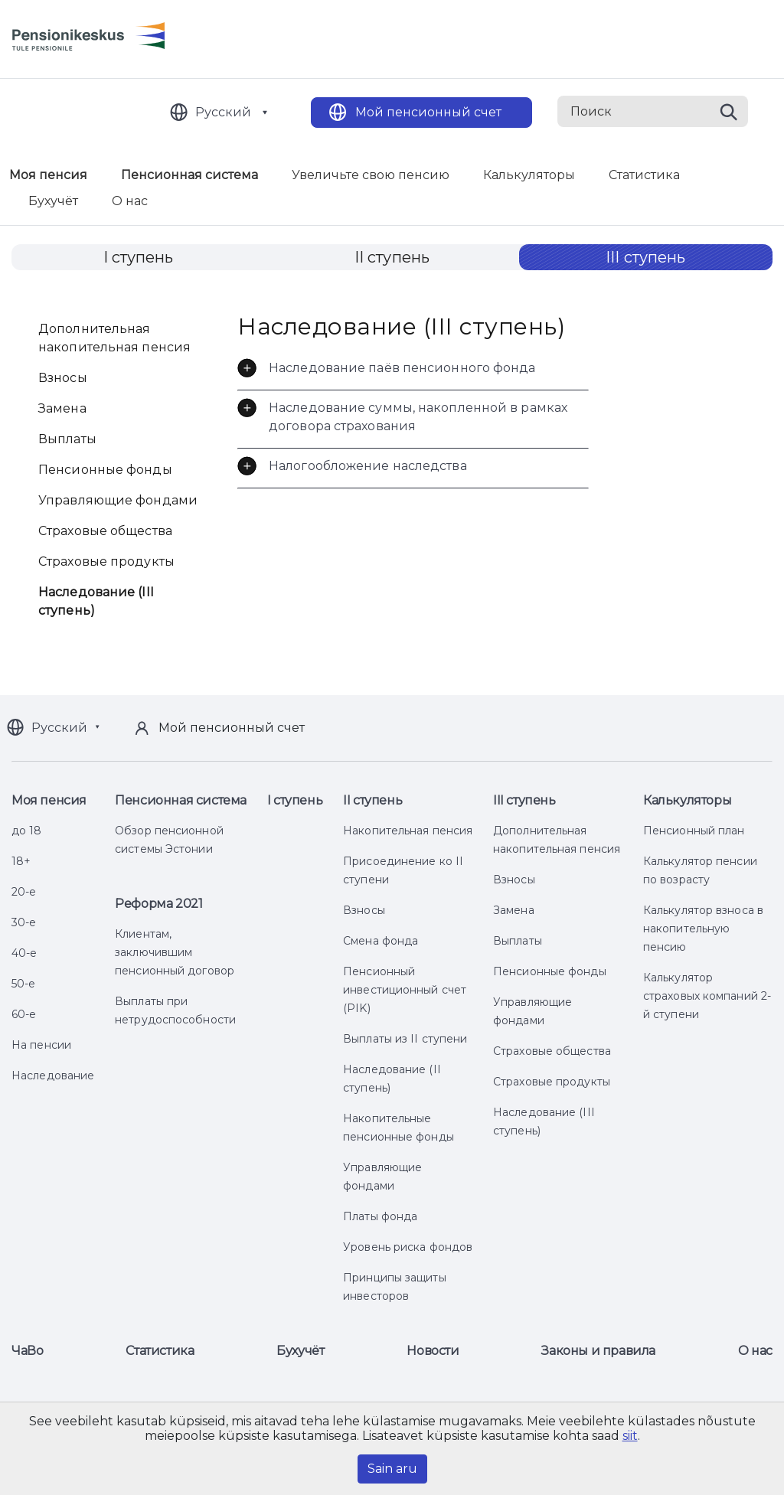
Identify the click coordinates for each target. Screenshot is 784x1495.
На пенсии (41, 1045)
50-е (23, 984)
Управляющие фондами (118, 500)
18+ (21, 861)
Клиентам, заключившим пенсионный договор (174, 952)
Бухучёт (53, 201)
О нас (130, 201)
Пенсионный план (694, 830)
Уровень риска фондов (407, 1247)
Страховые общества (105, 531)
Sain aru (392, 1468)
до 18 (26, 830)
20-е (23, 892)
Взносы (62, 377)
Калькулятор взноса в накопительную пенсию (703, 928)
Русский (223, 112)
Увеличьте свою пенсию (370, 175)
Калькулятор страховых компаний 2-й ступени (707, 996)
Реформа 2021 (158, 903)
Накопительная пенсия (407, 830)
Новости (433, 1350)
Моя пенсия (49, 800)
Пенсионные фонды (105, 469)
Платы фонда (380, 1216)
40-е (24, 953)
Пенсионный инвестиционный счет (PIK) (404, 990)
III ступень (645, 257)
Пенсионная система (189, 175)
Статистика (644, 175)
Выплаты (67, 439)
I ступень (138, 257)
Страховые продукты (106, 561)
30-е (23, 922)
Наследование (52, 1075)
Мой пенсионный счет (428, 112)
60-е (23, 1014)
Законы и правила (598, 1350)
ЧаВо (27, 1350)
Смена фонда (380, 941)
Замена (62, 408)
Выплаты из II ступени (405, 1039)
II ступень (392, 257)
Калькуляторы (529, 175)
